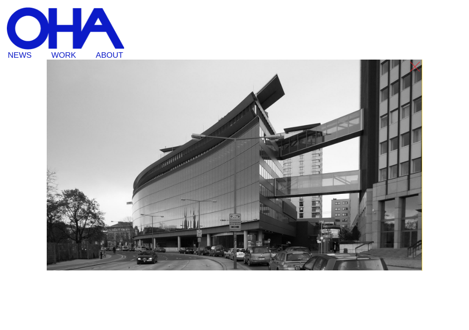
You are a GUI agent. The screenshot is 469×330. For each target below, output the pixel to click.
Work (63, 55)
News (20, 55)
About (109, 55)
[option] (234, 165)
